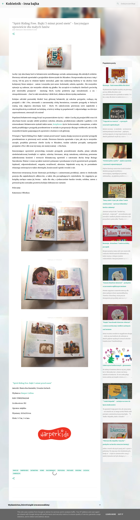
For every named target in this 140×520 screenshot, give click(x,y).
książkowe (57, 124)
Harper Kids (24, 470)
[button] (13, 34)
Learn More (111, 514)
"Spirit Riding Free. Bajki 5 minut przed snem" (32, 383)
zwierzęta (16, 473)
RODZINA (78, 470)
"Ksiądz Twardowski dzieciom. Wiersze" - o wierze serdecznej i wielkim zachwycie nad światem (117, 325)
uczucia (86, 470)
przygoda (61, 470)
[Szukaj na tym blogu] (127, 3)
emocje (15, 470)
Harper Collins (27, 393)
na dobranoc (50, 470)
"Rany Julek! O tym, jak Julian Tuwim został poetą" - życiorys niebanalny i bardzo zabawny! (115, 203)
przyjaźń (70, 470)
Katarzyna (34, 470)
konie (42, 470)
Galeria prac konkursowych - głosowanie (117, 365)
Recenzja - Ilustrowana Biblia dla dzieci (116, 85)
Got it (120, 514)
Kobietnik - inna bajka (22, 3)
